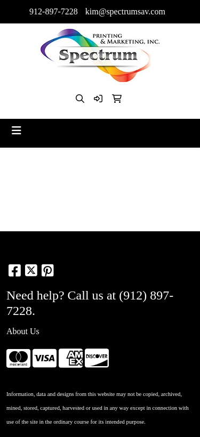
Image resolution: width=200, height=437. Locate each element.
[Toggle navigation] (16, 130)
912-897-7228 (53, 11)
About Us (22, 331)
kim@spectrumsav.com (125, 11)
